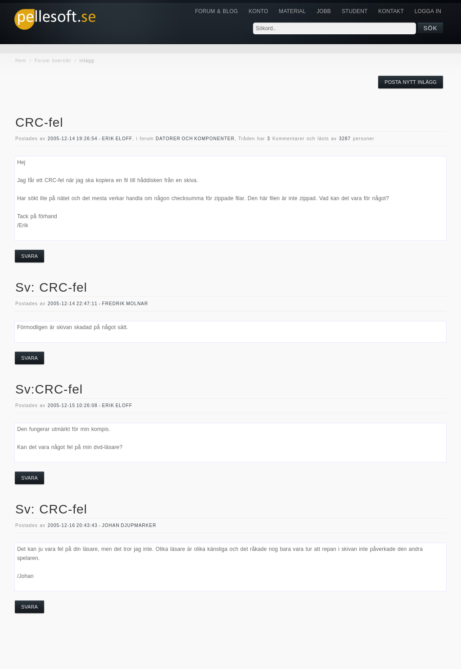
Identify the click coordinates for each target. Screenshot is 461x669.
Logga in (428, 11)
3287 (345, 138)
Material (292, 11)
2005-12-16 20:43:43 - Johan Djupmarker (102, 525)
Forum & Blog (216, 11)
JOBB (323, 11)
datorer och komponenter (195, 138)
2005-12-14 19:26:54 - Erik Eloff (90, 138)
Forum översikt (53, 60)
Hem (20, 60)
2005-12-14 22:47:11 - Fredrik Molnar (98, 303)
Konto (258, 11)
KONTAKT (390, 11)
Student (354, 11)
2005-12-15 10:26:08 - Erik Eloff (90, 405)
